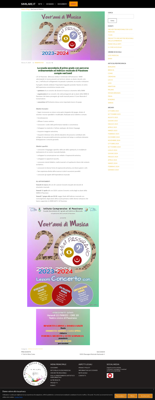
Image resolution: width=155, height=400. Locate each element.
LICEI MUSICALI (113, 55)
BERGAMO (111, 67)
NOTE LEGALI (83, 372)
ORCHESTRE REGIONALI (58, 372)
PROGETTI (54, 382)
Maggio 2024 (113, 157)
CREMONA (111, 76)
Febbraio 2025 (113, 134)
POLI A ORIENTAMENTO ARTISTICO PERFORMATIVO (62, 376)
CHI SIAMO (50, 4)
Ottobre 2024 (113, 143)
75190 (110, 35)
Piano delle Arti (114, 44)
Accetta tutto (145, 396)
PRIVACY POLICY (84, 367)
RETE (40, 4)
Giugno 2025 (113, 121)
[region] (77, 394)
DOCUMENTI (62, 4)
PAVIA (110, 96)
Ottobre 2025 (113, 111)
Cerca (110, 12)
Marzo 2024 (112, 163)
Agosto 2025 (113, 117)
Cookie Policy (19, 397)
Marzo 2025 (112, 130)
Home (23, 9)
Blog (27, 9)
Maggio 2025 (113, 124)
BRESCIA (31, 349)
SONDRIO (111, 99)
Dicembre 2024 (114, 137)
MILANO (111, 90)
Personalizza (120, 396)
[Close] (153, 389)
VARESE (110, 103)
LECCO (110, 80)
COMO (110, 73)
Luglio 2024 (112, 150)
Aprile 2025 (112, 127)
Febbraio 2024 (113, 166)
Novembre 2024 (114, 140)
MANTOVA (111, 86)
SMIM (41, 349)
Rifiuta (132, 396)
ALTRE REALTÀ (55, 379)
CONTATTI (82, 375)
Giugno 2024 (113, 153)
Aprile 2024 (112, 160)
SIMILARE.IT (28, 4)
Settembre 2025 (114, 114)
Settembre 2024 (114, 147)
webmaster (39, 62)
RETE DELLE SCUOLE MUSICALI (60, 370)
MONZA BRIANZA (114, 93)
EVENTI (73, 4)
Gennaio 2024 (113, 170)
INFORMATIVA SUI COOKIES (88, 370)
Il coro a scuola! (115, 47)
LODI (110, 83)
